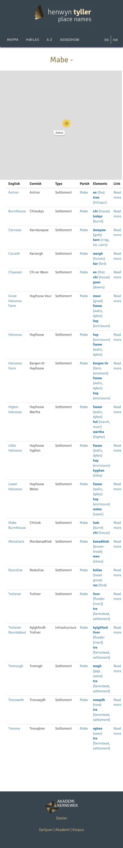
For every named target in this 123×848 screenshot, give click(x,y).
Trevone (14, 728)
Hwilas (32, 40)
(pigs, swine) (98, 671)
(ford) (100, 585)
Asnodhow (69, 40)
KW (115, 40)
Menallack (16, 541)
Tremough (15, 666)
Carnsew (14, 230)
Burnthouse (17, 211)
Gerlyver (46, 829)
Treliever (14, 594)
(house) (101, 211)
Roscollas (15, 570)
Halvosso (15, 334)
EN (106, 40)
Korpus (78, 829)
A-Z (49, 40)
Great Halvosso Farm (15, 301)
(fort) (99, 263)
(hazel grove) (97, 575)
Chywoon (15, 272)
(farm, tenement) (100, 368)
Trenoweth (16, 700)
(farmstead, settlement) (101, 614)
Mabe (84, 192)
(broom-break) (101, 546)
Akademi (62, 829)
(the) (99, 192)
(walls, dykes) (98, 311)
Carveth (14, 253)
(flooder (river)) (99, 599)
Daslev (61, 818)
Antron (59, 132)
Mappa (12, 40)
